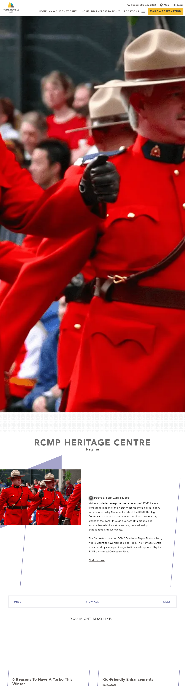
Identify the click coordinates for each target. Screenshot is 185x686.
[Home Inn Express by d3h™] (101, 11)
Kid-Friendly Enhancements (127, 679)
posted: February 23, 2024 (112, 498)
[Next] (167, 601)
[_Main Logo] (18, 7)
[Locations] (131, 11)
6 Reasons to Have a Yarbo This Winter (42, 681)
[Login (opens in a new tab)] (178, 5)
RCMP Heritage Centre (92, 442)
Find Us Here (97, 560)
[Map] (164, 5)
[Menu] (143, 11)
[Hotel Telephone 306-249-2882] (141, 5)
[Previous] (17, 601)
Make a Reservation (165, 11)
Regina (92, 449)
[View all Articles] (92, 601)
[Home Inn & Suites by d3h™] (58, 11)
